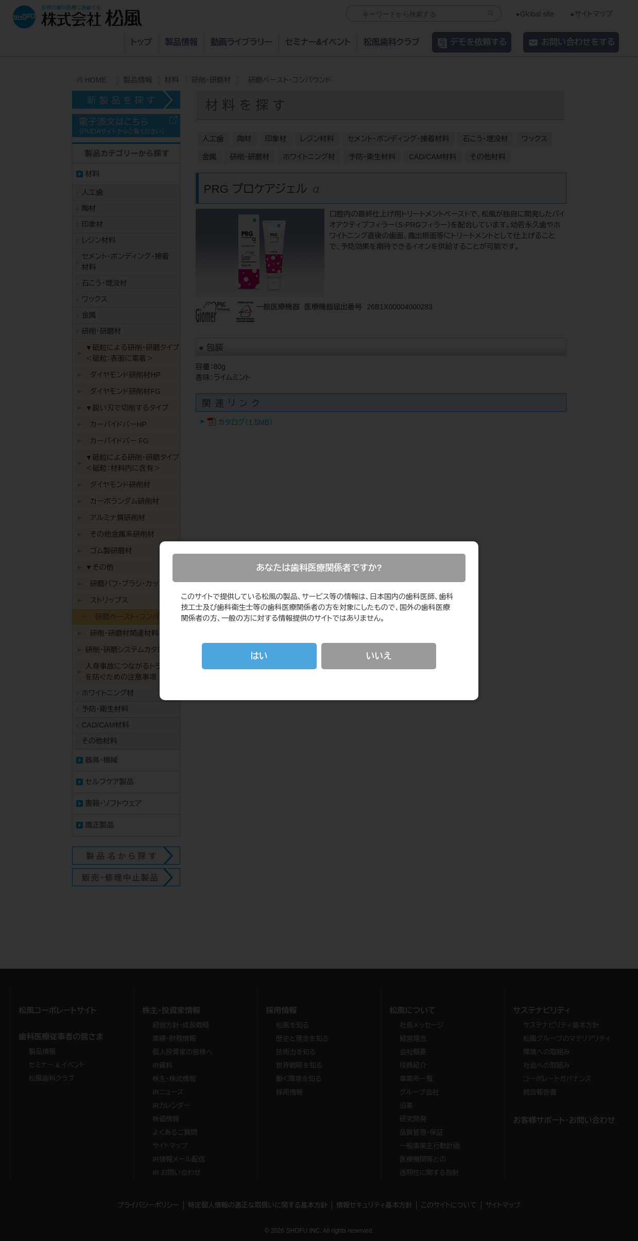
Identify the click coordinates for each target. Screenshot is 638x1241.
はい (259, 656)
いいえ (378, 656)
